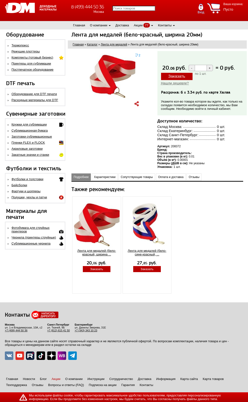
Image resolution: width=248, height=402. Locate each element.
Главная (79, 25)
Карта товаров (213, 379)
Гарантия (128, 385)
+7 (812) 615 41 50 (58, 330)
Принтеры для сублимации (31, 63)
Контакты (164, 25)
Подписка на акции (102, 385)
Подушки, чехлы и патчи (29, 197)
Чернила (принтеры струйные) (34, 237)
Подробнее (81, 177)
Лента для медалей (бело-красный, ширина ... (96, 252)
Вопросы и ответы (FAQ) (66, 385)
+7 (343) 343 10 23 (86, 330)
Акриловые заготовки (27, 148)
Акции (138, 25)
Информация (166, 379)
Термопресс (20, 45)
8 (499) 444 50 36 (87, 7)
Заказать (176, 76)
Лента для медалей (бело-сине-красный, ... (147, 252)
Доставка (122, 25)
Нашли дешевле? (175, 83)
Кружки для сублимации (29, 124)
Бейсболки (19, 185)
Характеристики (105, 177)
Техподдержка (16, 385)
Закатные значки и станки (30, 154)
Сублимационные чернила (31, 243)
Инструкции (95, 379)
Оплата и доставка (171, 177)
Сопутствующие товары (137, 177)
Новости (29, 379)
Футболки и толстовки (27, 179)
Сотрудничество (121, 379)
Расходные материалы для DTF (35, 100)
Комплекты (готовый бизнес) (32, 57)
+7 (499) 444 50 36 (16, 330)
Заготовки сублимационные (32, 136)
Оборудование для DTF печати (34, 94)
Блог (43, 379)
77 (146, 25)
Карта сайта (189, 379)
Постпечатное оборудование (33, 69)
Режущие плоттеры (26, 51)
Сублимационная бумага (30, 130)
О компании (98, 25)
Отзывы (194, 177)
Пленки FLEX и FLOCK (28, 142)
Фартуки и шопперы (26, 191)
